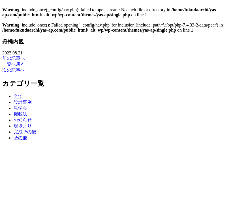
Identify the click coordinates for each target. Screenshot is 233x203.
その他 (20, 137)
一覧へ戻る (13, 64)
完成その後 (25, 131)
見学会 (20, 108)
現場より (23, 125)
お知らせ (23, 120)
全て (18, 96)
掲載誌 (20, 114)
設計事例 (23, 102)
